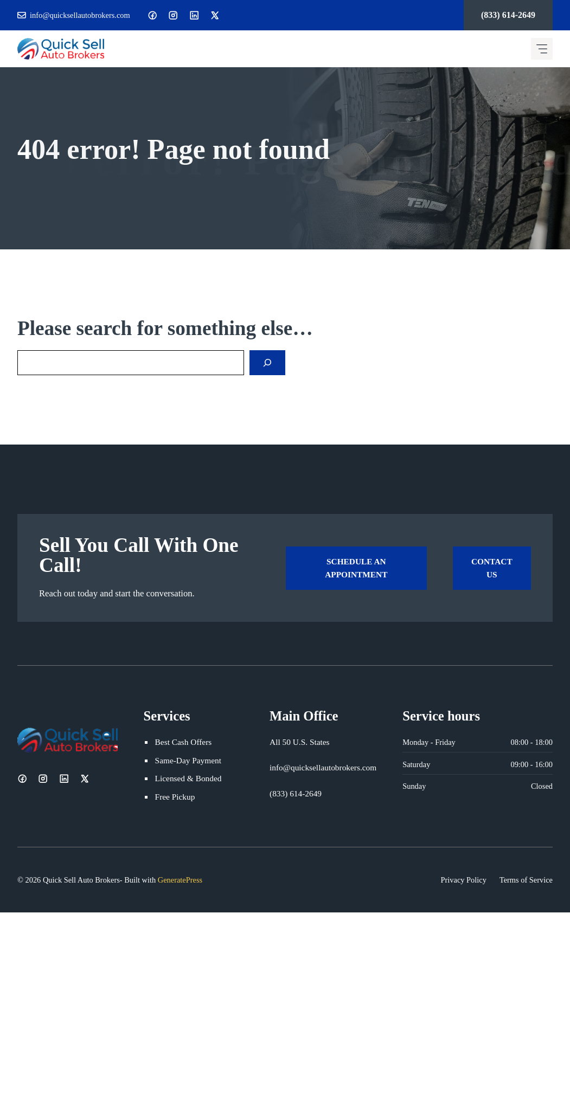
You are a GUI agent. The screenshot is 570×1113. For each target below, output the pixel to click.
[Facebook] (152, 15)
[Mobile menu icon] (542, 49)
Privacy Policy (463, 880)
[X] (215, 15)
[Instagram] (173, 15)
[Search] (267, 362)
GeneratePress (180, 880)
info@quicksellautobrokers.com (80, 15)
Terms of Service (526, 880)
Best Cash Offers (183, 742)
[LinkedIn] (194, 15)
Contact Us (492, 568)
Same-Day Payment (188, 760)
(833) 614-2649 (508, 15)
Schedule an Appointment (356, 568)
